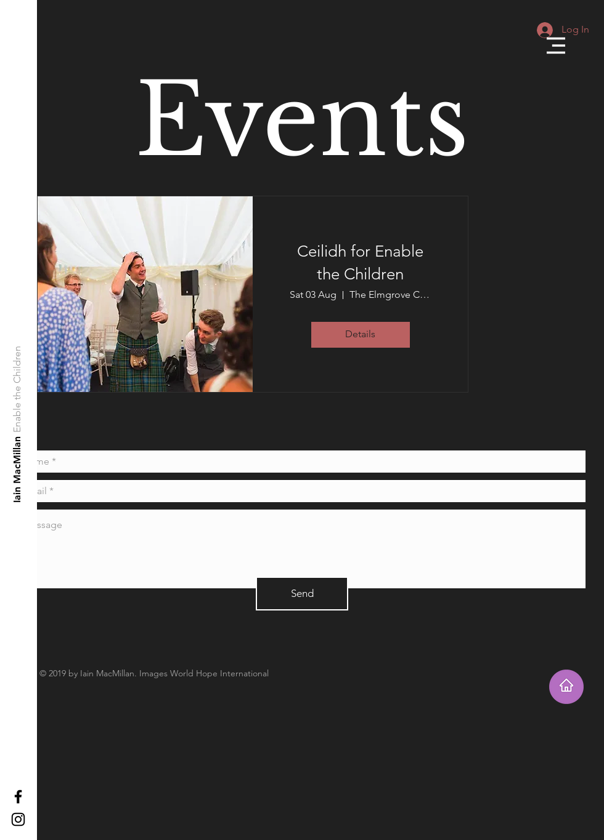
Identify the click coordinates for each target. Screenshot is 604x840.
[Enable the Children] (17, 389)
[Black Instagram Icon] (18, 819)
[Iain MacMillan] (17, 469)
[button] (556, 45)
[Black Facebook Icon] (18, 797)
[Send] (302, 593)
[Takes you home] (566, 687)
